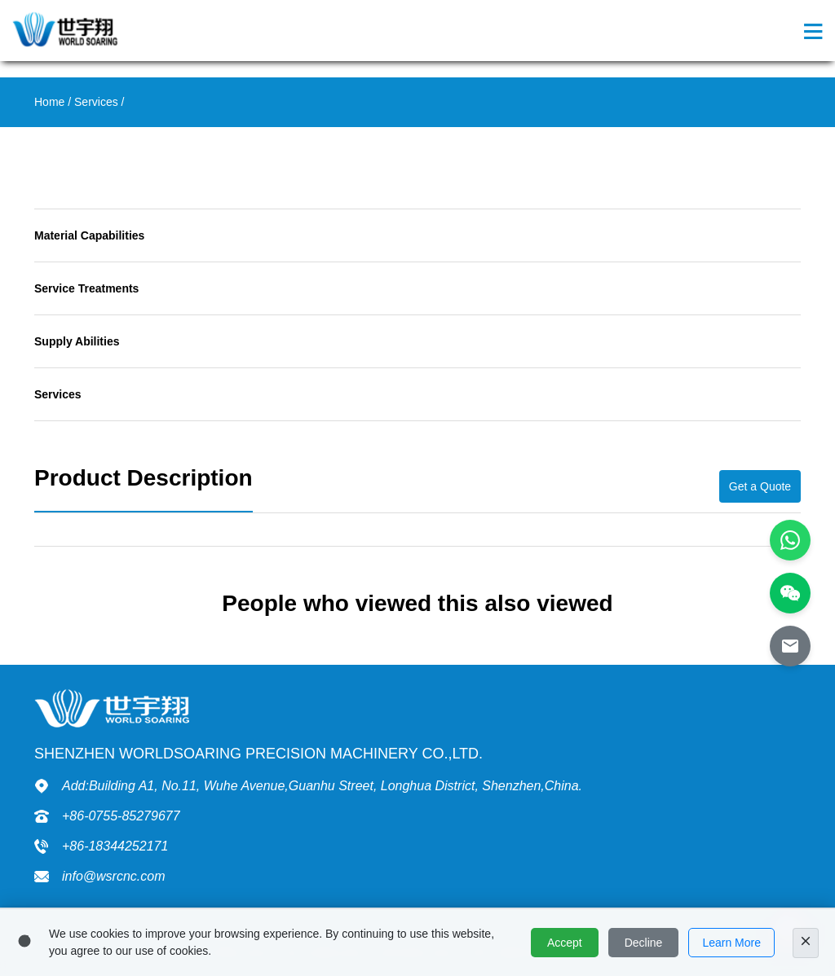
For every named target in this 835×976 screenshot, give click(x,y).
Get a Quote (760, 486)
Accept (564, 942)
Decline (644, 942)
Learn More (731, 942)
